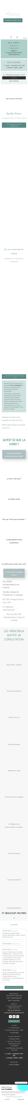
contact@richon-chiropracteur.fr (14, 1012)
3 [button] (25, 38)
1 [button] (23, 38)
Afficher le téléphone (14, 1010)
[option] (14, 17)
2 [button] (24, 38)
